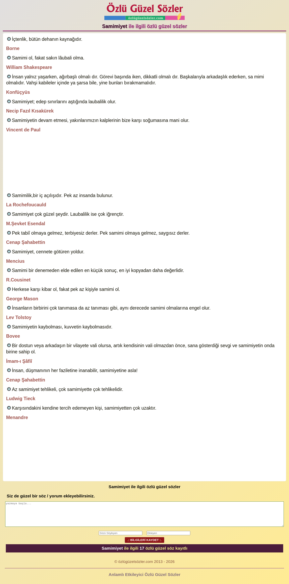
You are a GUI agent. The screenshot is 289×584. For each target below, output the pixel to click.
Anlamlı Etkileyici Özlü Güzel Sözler (144, 574)
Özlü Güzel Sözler (144, 10)
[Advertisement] (144, 163)
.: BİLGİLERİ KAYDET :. (144, 540)
